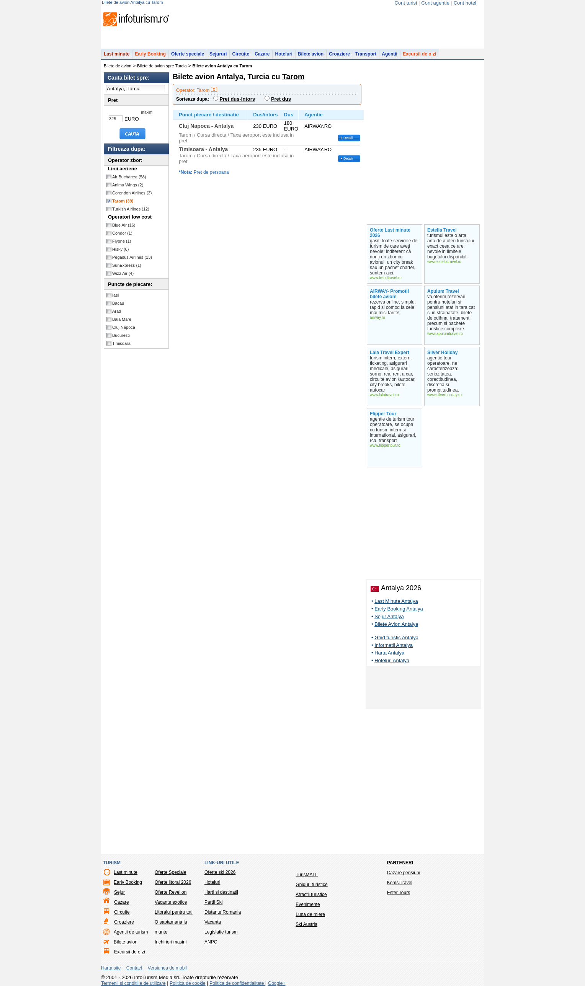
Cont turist (405, 3)
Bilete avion (311, 54)
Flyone (121, 241)
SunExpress (126, 265)
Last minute (116, 54)
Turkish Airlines (130, 209)
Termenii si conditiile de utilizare (133, 983)
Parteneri (400, 862)
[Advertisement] (423, 689)
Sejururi (218, 54)
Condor (122, 233)
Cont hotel (465, 3)
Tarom (122, 201)
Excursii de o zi (419, 54)
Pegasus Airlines (132, 257)
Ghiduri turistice (311, 884)
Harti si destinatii (221, 892)
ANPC (210, 942)
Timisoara (121, 343)
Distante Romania (222, 912)
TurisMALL (307, 874)
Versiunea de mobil (167, 968)
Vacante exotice (171, 902)
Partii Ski (213, 902)
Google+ (277, 983)
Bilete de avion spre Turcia (162, 66)
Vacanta (212, 922)
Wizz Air (123, 273)
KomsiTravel (399, 882)
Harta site (111, 968)
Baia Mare (121, 319)
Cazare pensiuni (403, 872)
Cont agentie (435, 3)
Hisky (120, 249)
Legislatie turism (221, 932)
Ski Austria (306, 924)
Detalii (348, 138)
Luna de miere (310, 914)
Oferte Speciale (170, 872)
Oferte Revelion (170, 892)
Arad (116, 311)
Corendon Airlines (132, 193)
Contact (134, 968)
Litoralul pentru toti (174, 912)
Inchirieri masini (170, 942)
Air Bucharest (129, 177)
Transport (365, 54)
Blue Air (124, 225)
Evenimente (308, 904)
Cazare (262, 54)
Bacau (118, 303)
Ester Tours (398, 892)
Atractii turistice (311, 894)
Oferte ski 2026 (219, 872)
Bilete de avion (117, 66)
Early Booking (150, 54)
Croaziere (339, 54)
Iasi (115, 295)
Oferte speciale (187, 54)
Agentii (389, 54)
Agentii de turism (131, 932)
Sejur (119, 892)
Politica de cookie (187, 983)
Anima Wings (127, 185)
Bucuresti (121, 335)
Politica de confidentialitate (237, 983)
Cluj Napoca (123, 327)
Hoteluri (283, 54)
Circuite (240, 54)
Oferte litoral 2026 (173, 882)
